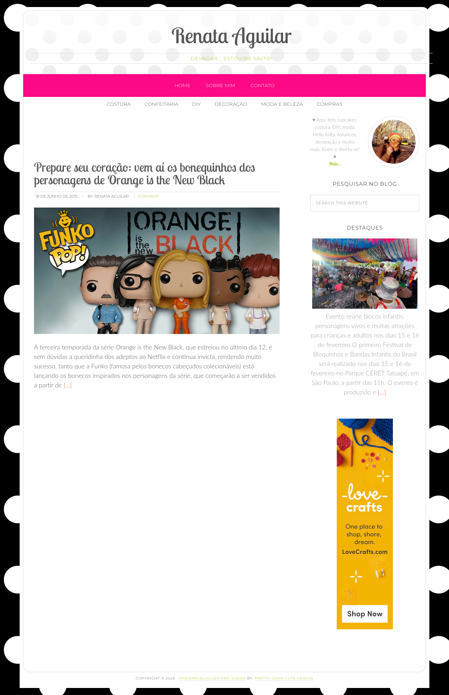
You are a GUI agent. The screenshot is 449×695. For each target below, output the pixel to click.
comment (148, 196)
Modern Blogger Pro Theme (212, 678)
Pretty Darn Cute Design (284, 678)
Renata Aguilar (232, 35)
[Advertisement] (160, 136)
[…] (67, 385)
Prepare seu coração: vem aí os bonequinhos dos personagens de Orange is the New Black (144, 173)
